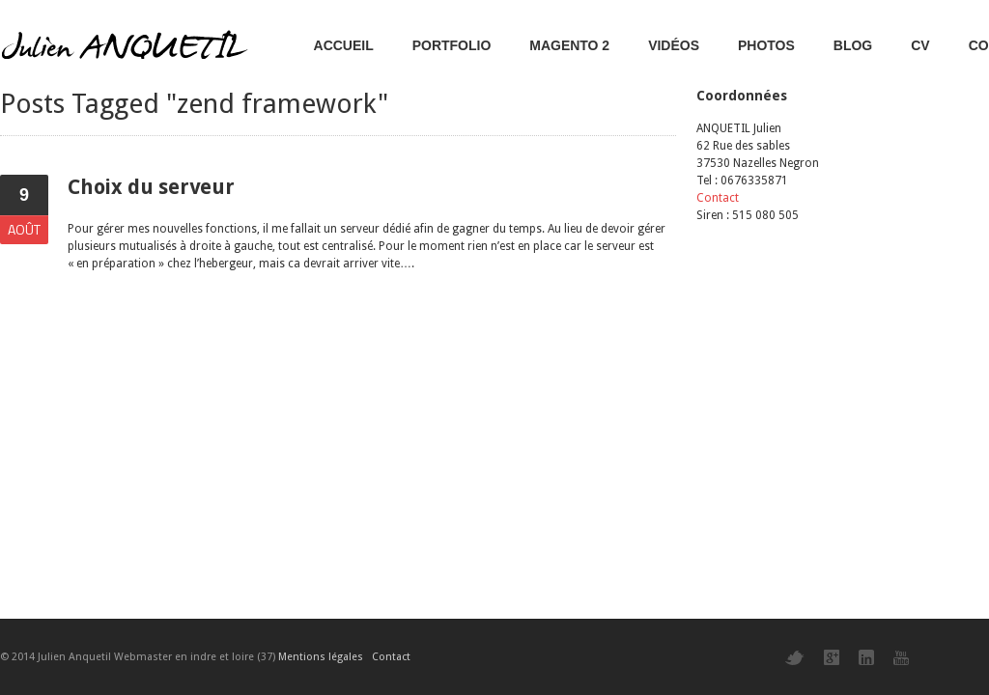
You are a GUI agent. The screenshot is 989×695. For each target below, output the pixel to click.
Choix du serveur (151, 187)
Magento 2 (569, 45)
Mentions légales (320, 657)
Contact (717, 198)
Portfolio (452, 45)
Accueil (344, 45)
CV (920, 45)
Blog (853, 45)
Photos (766, 45)
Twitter (795, 658)
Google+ (831, 657)
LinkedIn (866, 657)
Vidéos (673, 45)
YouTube (901, 658)
